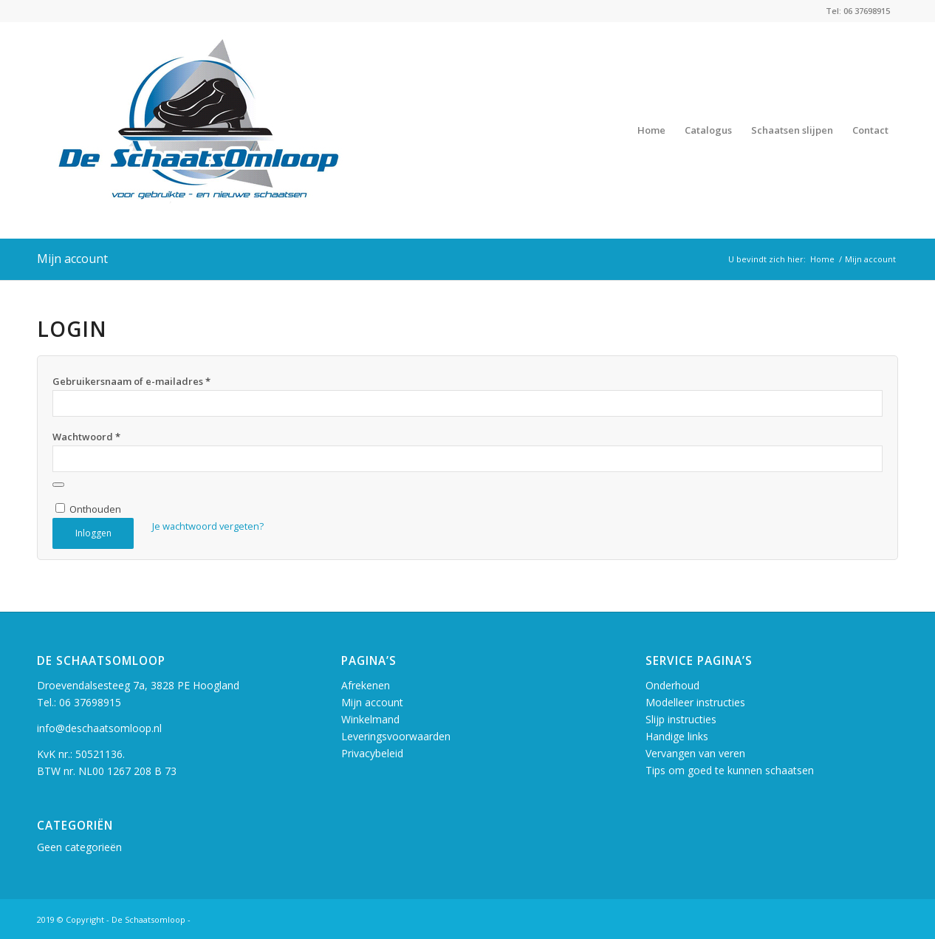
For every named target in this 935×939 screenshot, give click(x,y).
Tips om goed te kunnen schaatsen (729, 770)
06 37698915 (90, 702)
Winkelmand (370, 719)
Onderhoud (672, 685)
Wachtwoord (86, 436)
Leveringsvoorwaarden (396, 736)
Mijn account (72, 258)
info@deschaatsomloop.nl (99, 728)
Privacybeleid (372, 753)
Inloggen (93, 533)
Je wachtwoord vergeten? (208, 526)
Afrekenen (365, 685)
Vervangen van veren (695, 753)
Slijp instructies (680, 719)
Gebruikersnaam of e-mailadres (131, 381)
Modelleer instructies (695, 702)
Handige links (676, 736)
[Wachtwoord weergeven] (58, 484)
